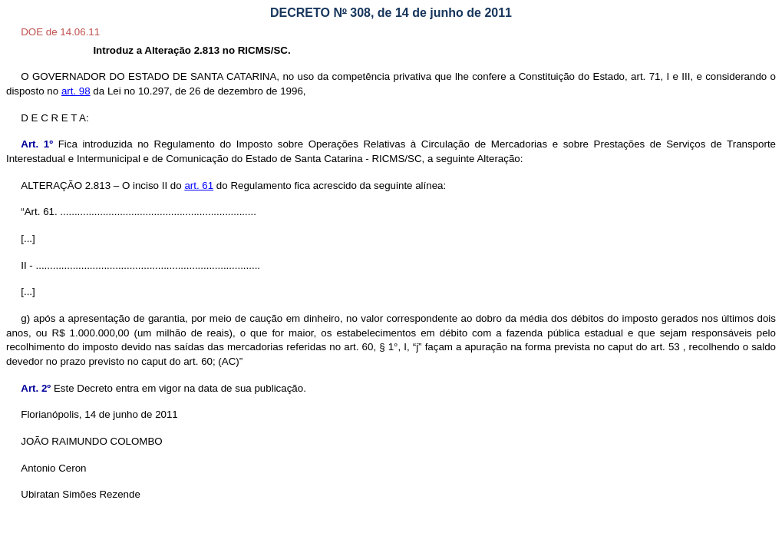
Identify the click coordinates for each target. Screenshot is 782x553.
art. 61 (198, 185)
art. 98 (76, 91)
